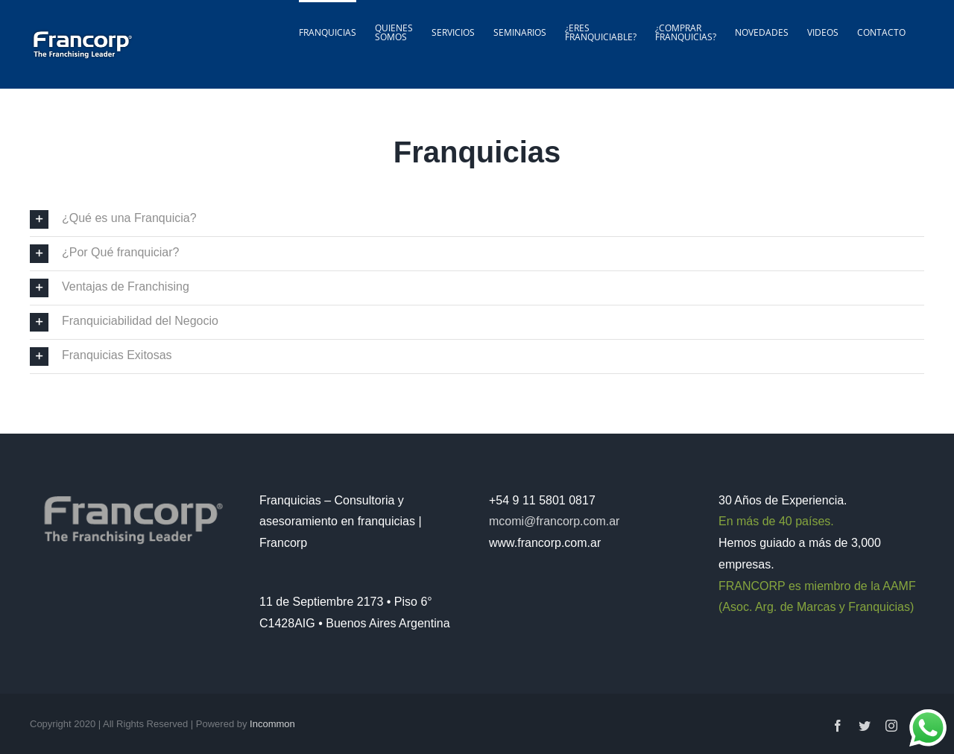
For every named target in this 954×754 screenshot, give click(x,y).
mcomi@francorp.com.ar (554, 521)
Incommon (272, 723)
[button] (477, 219)
